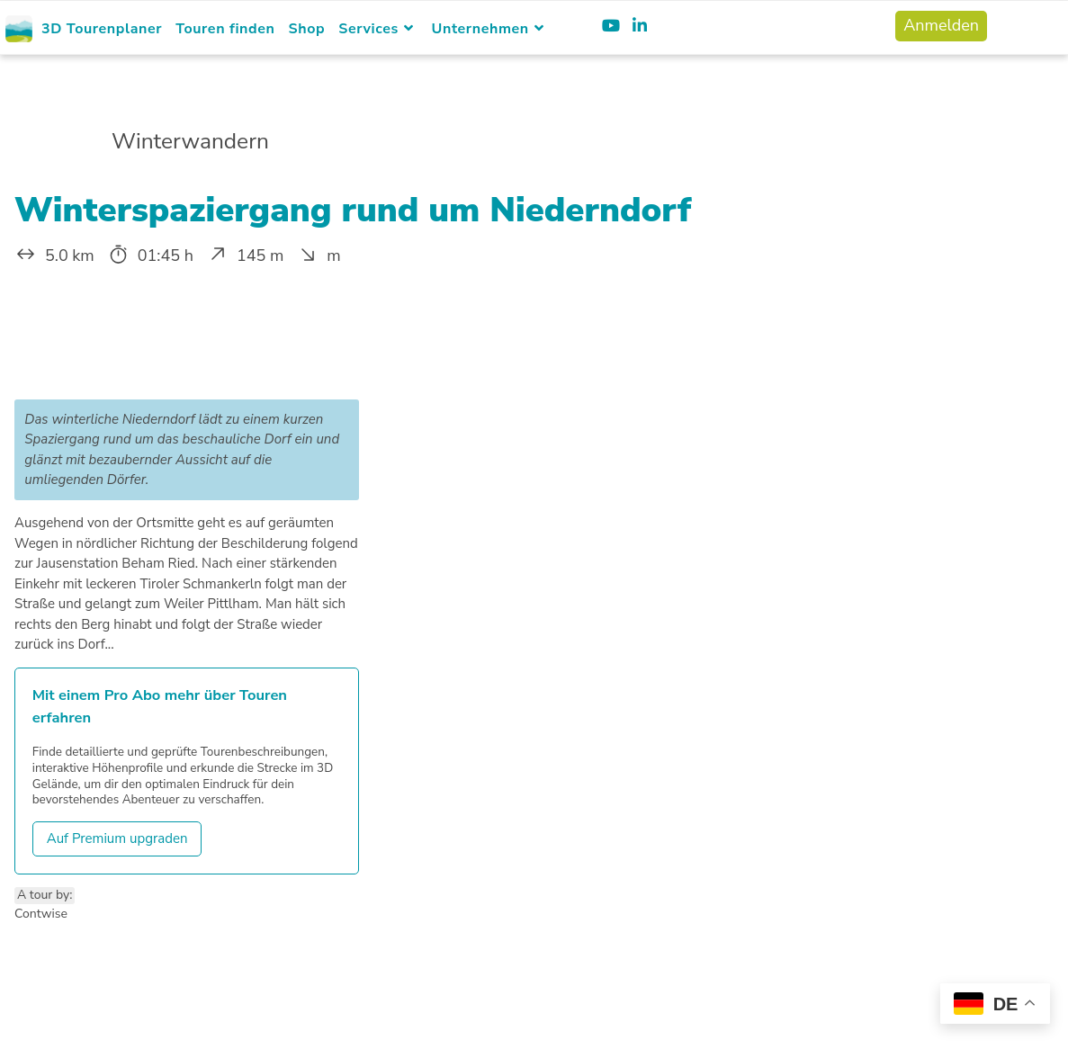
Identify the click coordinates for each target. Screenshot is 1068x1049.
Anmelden (941, 25)
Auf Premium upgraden (117, 838)
